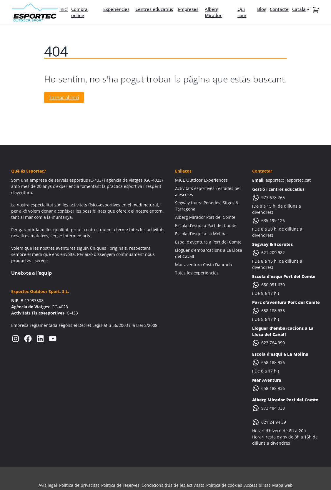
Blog (261, 9)
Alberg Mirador (213, 12)
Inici (63, 9)
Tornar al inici (64, 97)
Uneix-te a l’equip (31, 273)
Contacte (279, 9)
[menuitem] (301, 9)
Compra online (79, 12)
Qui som (241, 12)
